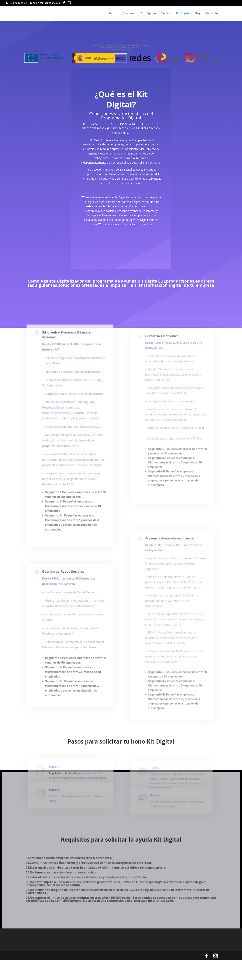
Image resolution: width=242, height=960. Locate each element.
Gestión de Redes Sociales (64, 589)
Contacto (211, 13)
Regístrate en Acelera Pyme (67, 781)
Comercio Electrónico (163, 356)
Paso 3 (58, 797)
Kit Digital (183, 13)
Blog (197, 13)
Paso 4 (156, 802)
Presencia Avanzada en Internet (170, 559)
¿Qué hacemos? (131, 13)
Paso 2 (156, 777)
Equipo (151, 13)
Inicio (112, 13)
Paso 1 (58, 776)
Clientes (166, 13)
